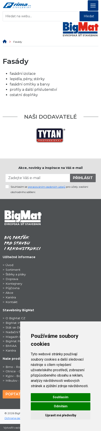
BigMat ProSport (18, 341)
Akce (9, 292)
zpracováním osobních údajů (46, 186)
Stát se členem (17, 327)
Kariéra (11, 297)
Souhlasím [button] (60, 397)
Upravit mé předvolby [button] (60, 415)
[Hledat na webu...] (41, 16)
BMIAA (11, 346)
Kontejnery (14, 283)
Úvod (9, 265)
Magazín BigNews (19, 336)
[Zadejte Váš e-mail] (37, 178)
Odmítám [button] (61, 406)
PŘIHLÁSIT (83, 178)
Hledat (89, 16)
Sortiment (13, 269)
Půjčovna (12, 288)
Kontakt (11, 302)
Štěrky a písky (16, 274)
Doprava (12, 279)
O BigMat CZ (15, 318)
